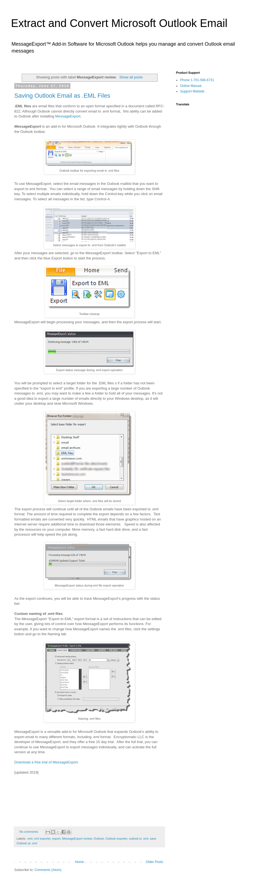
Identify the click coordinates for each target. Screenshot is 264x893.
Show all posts (131, 77)
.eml (29, 838)
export (56, 838)
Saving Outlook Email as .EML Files (62, 95)
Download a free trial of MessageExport (46, 762)
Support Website (192, 91)
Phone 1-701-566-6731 (197, 80)
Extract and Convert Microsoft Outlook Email (119, 23)
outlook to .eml (138, 838)
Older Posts (154, 862)
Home (79, 862)
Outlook (99, 838)
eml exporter (42, 838)
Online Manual (190, 86)
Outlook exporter (116, 838)
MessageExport (68, 116)
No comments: (30, 831)
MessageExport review (77, 838)
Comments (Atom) (47, 870)
